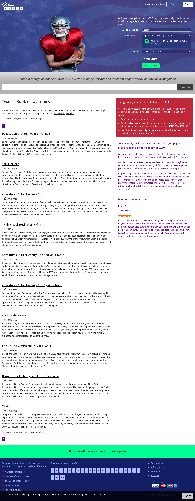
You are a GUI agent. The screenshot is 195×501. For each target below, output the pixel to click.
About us (155, 475)
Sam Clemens (10, 164)
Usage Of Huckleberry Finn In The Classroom (30, 376)
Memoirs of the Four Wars (17, 476)
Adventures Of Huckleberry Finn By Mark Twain (32, 285)
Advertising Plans (13, 490)
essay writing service (64, 113)
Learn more (68, 494)
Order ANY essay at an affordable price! (100, 451)
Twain (6, 406)
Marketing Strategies (15, 472)
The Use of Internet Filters (17, 481)
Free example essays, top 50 (64, 463)
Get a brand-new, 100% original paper (139, 130)
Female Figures (12, 485)
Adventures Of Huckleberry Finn (22, 194)
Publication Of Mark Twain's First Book (26, 133)
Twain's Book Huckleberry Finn (21, 224)
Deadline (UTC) (131, 35)
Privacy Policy (157, 467)
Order (188, 4)
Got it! (187, 496)
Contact (174, 4)
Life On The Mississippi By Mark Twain (26, 346)
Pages (135, 51)
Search (185, 87)
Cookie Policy (157, 471)
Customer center (154, 4)
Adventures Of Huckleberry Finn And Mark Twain (33, 255)
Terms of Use (157, 463)
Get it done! (150, 65)
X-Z (62, 477)
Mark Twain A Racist (15, 315)
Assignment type (130, 30)
